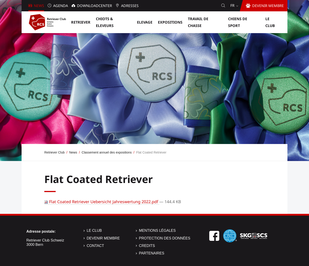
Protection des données (164, 238)
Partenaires (151, 253)
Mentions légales (157, 230)
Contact (95, 246)
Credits (147, 246)
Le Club (94, 230)
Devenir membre (103, 238)
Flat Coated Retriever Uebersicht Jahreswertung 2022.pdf (101, 201)
